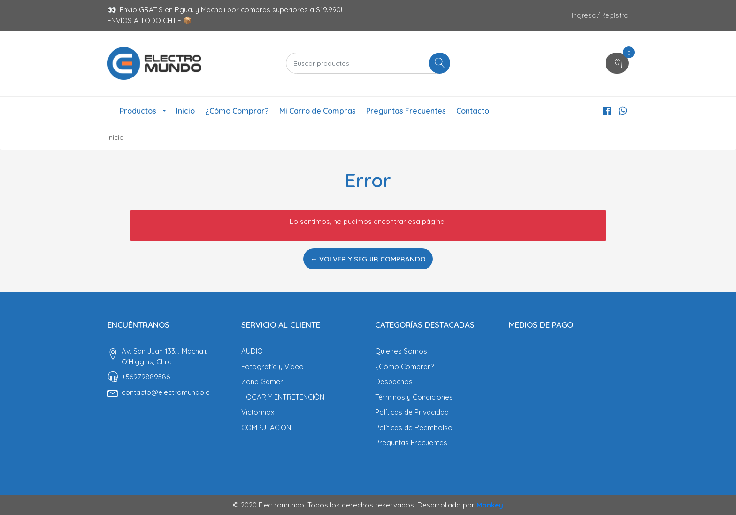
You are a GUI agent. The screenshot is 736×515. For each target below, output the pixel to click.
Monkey (489, 504)
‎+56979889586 (146, 376)
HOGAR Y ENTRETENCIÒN (282, 396)
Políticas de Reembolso (413, 427)
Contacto (472, 110)
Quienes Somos (401, 350)
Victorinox (257, 411)
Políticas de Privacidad (412, 411)
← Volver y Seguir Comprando (368, 258)
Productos (138, 110)
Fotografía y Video (272, 366)
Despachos (394, 381)
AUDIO (252, 350)
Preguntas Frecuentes (406, 110)
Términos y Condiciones (414, 396)
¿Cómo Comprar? (237, 110)
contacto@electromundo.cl (166, 392)
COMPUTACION (266, 427)
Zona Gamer (262, 381)
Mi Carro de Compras (317, 110)
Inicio (185, 110)
